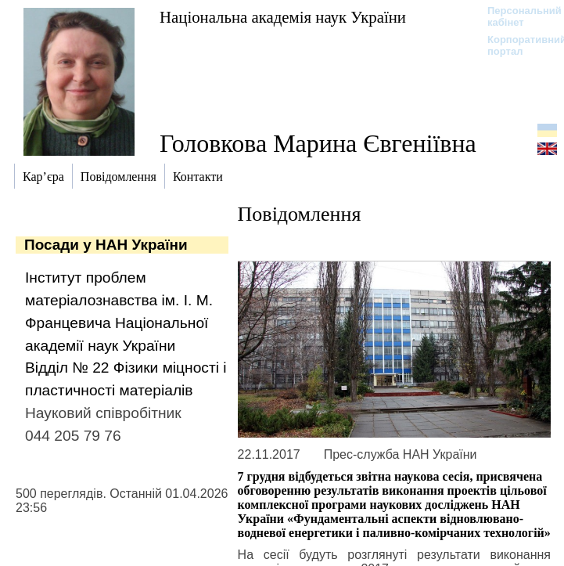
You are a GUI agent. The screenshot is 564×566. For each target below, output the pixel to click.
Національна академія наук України (283, 17)
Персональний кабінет (516, 16)
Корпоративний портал (516, 45)
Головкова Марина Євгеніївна (318, 143)
